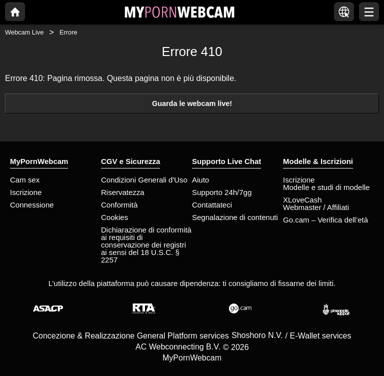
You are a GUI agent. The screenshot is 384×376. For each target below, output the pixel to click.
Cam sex (25, 180)
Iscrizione (26, 192)
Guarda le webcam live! (192, 104)
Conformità (119, 204)
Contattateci (212, 204)
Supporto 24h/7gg (222, 192)
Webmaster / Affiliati (316, 207)
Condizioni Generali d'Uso (144, 180)
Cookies (114, 217)
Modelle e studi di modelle (326, 187)
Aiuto (200, 180)
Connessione (32, 204)
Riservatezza (122, 192)
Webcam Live (24, 32)
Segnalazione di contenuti (235, 217)
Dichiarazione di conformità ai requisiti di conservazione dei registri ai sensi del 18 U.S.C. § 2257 (146, 245)
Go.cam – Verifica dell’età (325, 220)
